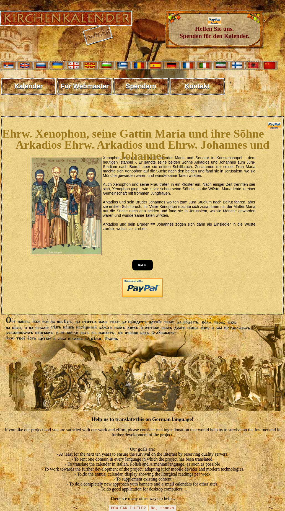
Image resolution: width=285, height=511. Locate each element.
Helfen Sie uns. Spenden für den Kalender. (214, 29)
